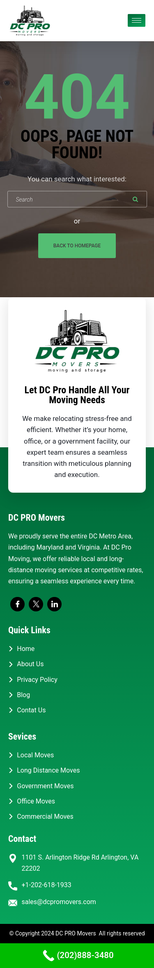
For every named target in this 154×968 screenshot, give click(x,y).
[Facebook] (17, 604)
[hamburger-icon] (136, 20)
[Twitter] (36, 604)
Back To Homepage (77, 246)
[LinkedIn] (54, 604)
